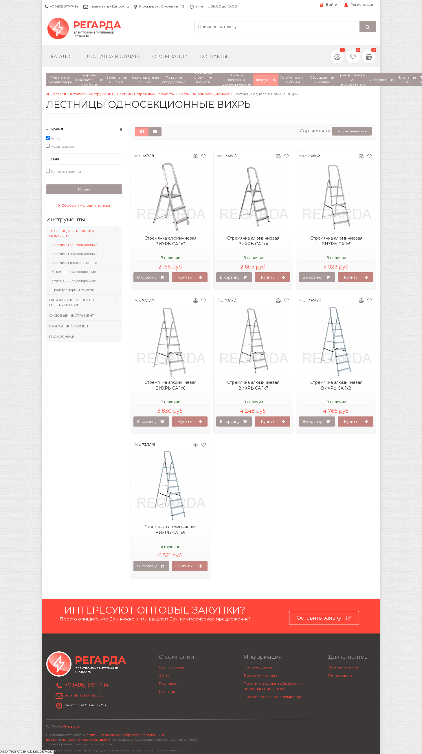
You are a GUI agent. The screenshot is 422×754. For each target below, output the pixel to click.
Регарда (71, 726)
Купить (190, 277)
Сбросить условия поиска (84, 205)
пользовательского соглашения (87, 740)
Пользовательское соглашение (273, 696)
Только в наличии (63, 171)
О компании (170, 56)
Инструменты (101, 94)
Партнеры (168, 683)
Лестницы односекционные (204, 94)
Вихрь (53, 138)
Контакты (213, 56)
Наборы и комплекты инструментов (71, 302)
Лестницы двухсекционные (75, 254)
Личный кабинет (343, 667)
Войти (328, 4)
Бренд (54, 129)
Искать (84, 189)
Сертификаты (171, 667)
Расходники (62, 336)
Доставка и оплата (260, 675)
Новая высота (60, 146)
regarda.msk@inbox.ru (109, 6)
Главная (56, 94)
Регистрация (359, 4)
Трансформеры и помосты (73, 290)
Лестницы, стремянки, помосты (146, 94)
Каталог (62, 56)
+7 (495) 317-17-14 (64, 6)
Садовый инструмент (71, 315)
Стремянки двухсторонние (74, 281)
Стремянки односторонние (74, 272)
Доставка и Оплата (113, 56)
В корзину (150, 277)
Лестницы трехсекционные (74, 263)
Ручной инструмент (69, 326)
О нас (164, 675)
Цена (52, 159)
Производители (258, 667)
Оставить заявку (324, 618)
